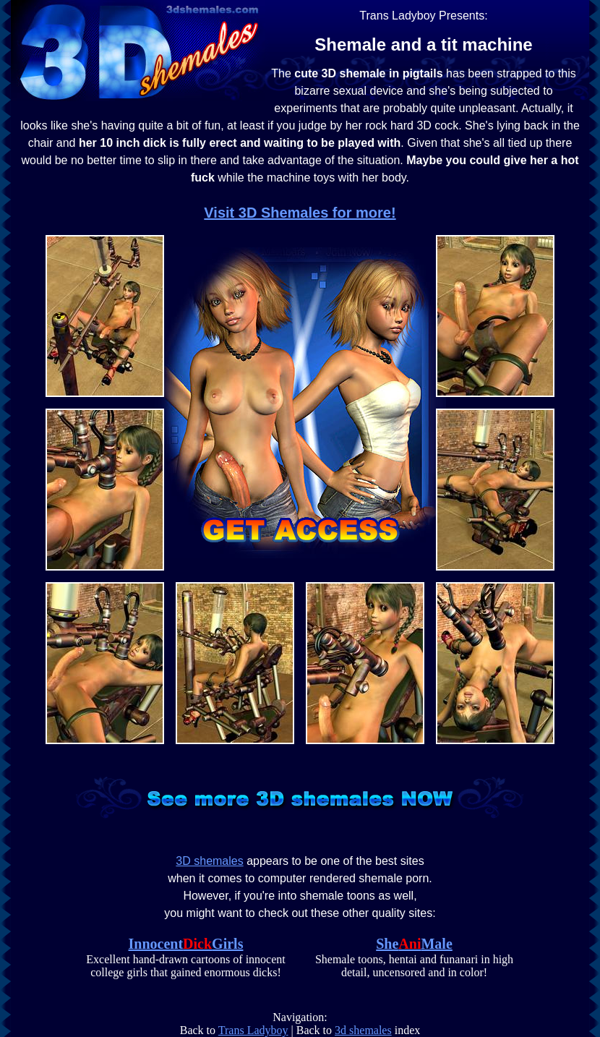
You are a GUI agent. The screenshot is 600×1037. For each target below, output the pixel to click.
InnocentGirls (186, 944)
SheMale (414, 944)
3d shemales (363, 1030)
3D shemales (209, 861)
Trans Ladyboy (253, 1030)
